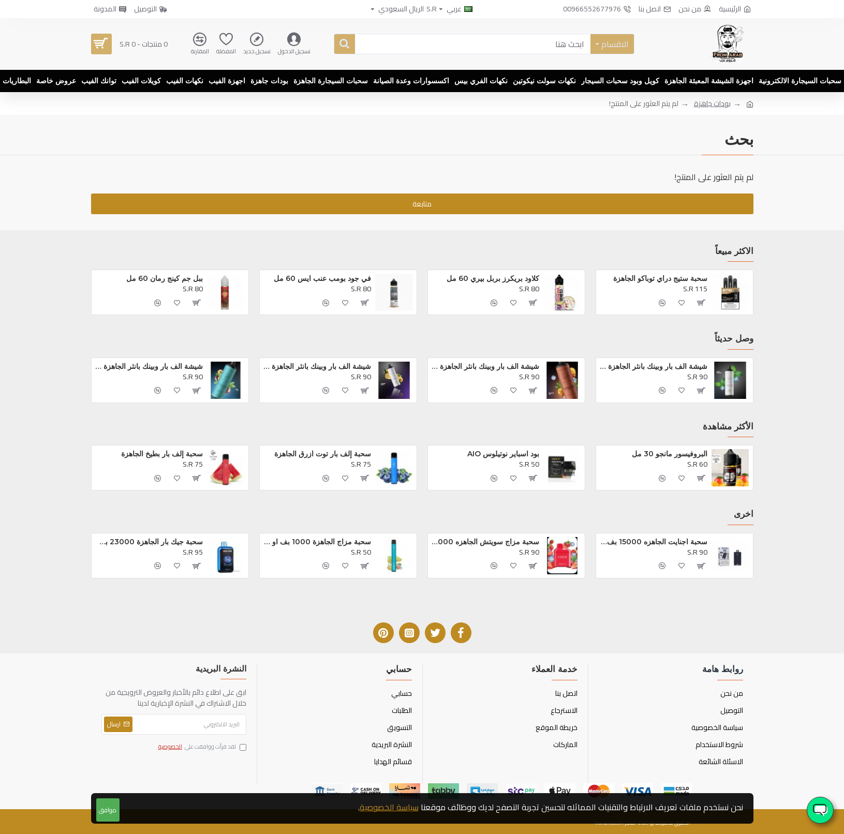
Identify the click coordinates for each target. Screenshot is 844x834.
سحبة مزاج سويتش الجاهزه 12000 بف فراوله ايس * (486, 541)
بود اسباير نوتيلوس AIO (503, 453)
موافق (107, 810)
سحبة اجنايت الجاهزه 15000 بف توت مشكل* (654, 541)
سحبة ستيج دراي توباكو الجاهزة (660, 278)
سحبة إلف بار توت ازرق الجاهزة (322, 453)
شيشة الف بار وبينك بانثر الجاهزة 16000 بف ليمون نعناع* (317, 366)
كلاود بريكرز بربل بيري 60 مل (493, 278)
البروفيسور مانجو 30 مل (669, 453)
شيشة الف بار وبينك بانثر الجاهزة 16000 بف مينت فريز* (654, 366)
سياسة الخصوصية (389, 807)
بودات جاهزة (712, 103)
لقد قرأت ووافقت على (201, 747)
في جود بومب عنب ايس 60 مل (322, 278)
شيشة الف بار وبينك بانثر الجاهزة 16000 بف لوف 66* (149, 366)
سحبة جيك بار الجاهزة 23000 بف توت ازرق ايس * (149, 541)
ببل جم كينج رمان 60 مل (164, 278)
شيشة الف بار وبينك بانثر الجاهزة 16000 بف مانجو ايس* (486, 366)
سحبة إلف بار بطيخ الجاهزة (162, 453)
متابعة (422, 204)
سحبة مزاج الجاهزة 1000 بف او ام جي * (317, 541)
